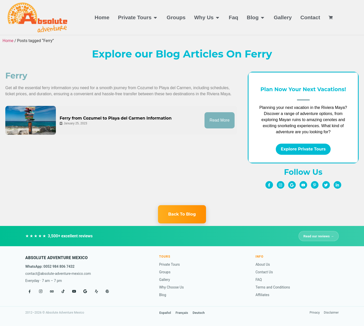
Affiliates (262, 295)
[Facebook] (29, 291)
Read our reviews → (318, 236)
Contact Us (264, 272)
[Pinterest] (107, 291)
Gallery (164, 280)
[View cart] (331, 17)
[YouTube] (74, 291)
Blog (162, 295)
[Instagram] (40, 291)
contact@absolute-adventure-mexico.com (58, 274)
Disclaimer (331, 312)
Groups (164, 272)
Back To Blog (182, 214)
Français (181, 313)
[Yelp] (96, 291)
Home (8, 40)
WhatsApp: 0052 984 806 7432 (50, 266)
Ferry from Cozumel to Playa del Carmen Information (116, 116)
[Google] (85, 291)
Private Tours (169, 264)
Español (165, 313)
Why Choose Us (171, 287)
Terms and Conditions (273, 287)
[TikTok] (63, 291)
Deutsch (199, 313)
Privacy (315, 312)
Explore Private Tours (303, 149)
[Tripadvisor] (52, 291)
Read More (220, 118)
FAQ (259, 280)
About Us (263, 264)
